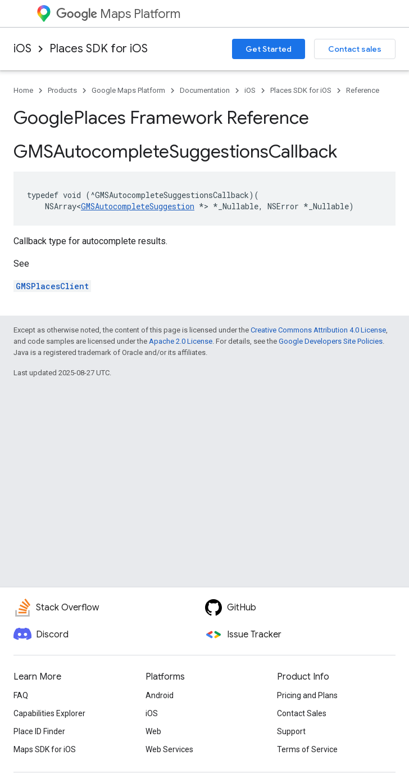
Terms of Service (307, 749)
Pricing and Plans (307, 695)
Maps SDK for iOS (44, 749)
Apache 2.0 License (180, 341)
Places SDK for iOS (98, 49)
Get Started (269, 49)
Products (62, 90)
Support (291, 731)
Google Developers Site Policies (331, 341)
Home (23, 90)
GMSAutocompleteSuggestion (137, 206)
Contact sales (354, 49)
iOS (22, 49)
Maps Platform (118, 13)
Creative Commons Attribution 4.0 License (318, 330)
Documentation (205, 90)
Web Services (169, 749)
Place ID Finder (39, 731)
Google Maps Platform (128, 90)
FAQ (20, 695)
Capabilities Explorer (49, 713)
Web (153, 731)
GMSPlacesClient (52, 286)
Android (160, 695)
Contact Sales (301, 713)
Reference (362, 90)
